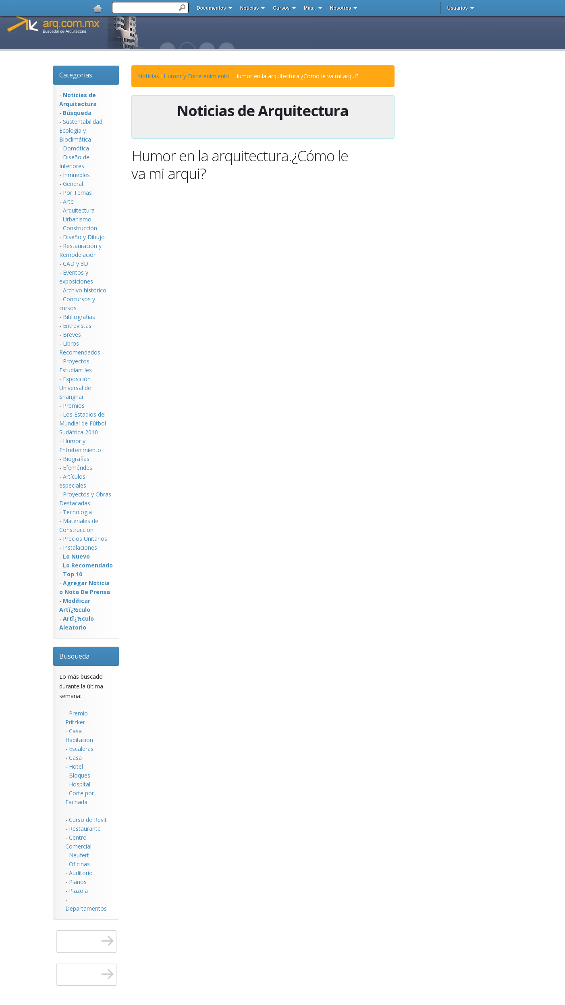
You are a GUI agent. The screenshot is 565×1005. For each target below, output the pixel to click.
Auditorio (81, 873)
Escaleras (81, 749)
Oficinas (79, 864)
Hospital (79, 784)
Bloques (79, 775)
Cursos (281, 8)
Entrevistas (77, 325)
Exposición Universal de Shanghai (75, 387)
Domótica (76, 148)
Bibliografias (79, 317)
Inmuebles (76, 175)
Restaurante (85, 828)
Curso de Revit (88, 820)
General (73, 184)
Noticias (249, 8)
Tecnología (77, 512)
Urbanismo (77, 219)
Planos (78, 882)
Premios (74, 405)
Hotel (76, 766)
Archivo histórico (84, 290)
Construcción (80, 228)
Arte (68, 201)
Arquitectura (79, 210)
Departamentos (86, 908)
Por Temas (77, 192)
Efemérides (77, 467)
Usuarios (457, 8)
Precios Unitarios (85, 538)
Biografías (76, 459)
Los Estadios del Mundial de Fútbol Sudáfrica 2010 (82, 423)
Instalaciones (80, 547)
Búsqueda (74, 656)
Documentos (211, 8)
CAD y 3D (75, 263)
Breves (72, 334)
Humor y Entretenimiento (197, 76)
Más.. (310, 8)
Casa (75, 757)
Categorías (75, 75)
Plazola (78, 890)
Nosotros (340, 8)
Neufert (79, 855)
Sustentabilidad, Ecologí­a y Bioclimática (81, 130)
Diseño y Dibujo (84, 237)
